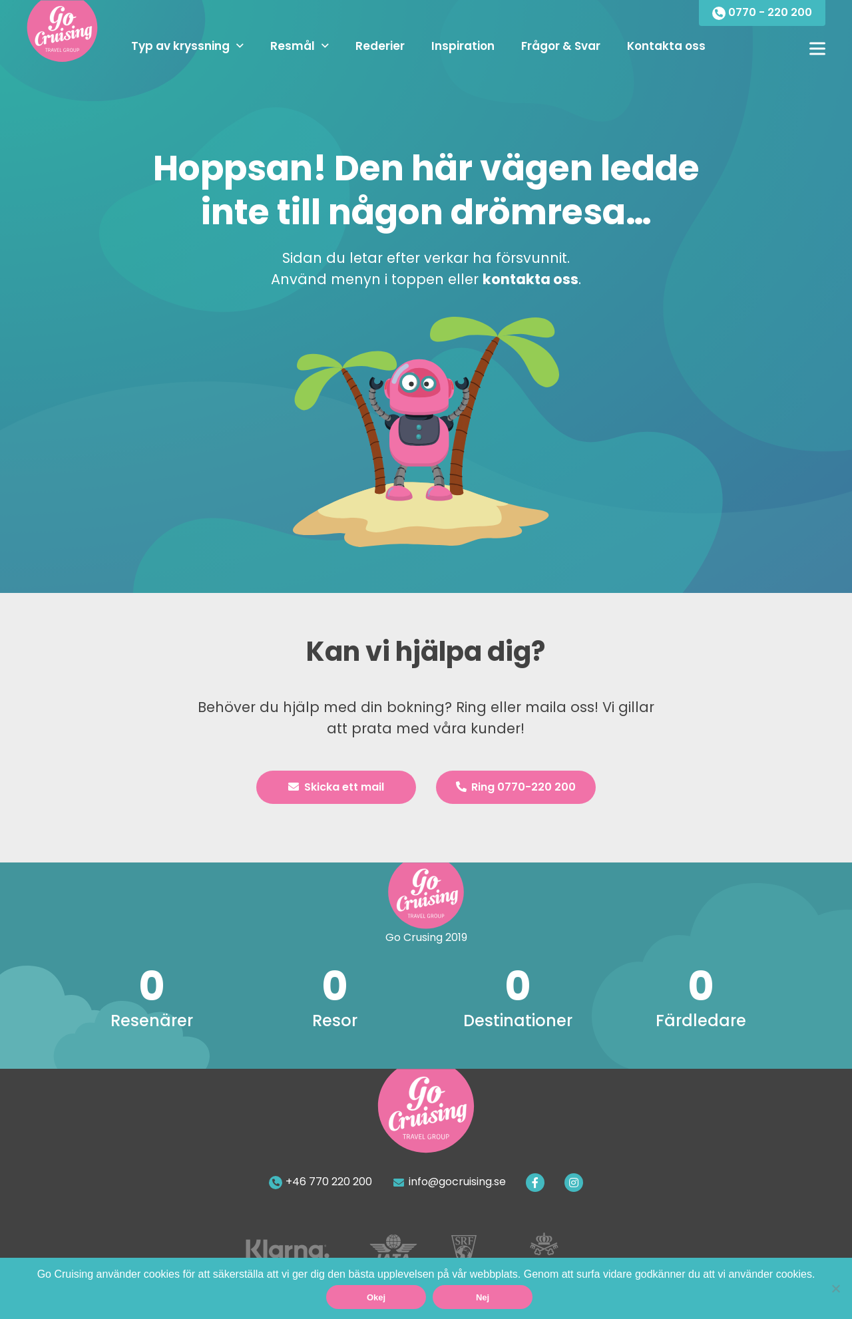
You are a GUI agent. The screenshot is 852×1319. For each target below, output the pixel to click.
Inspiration (463, 46)
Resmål (292, 46)
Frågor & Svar (560, 46)
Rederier (380, 46)
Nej (482, 1297)
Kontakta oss (666, 46)
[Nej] (835, 1288)
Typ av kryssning (180, 46)
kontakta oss (530, 279)
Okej (376, 1297)
